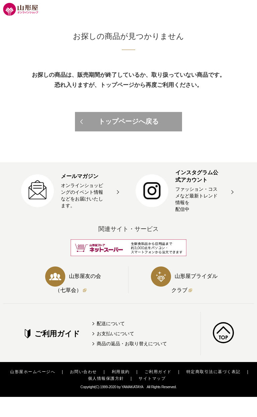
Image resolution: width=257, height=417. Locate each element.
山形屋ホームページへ (32, 371)
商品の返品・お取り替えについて (132, 343)
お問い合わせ (83, 371)
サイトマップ (152, 378)
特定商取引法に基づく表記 (213, 371)
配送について (111, 323)
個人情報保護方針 (106, 378)
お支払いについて (115, 333)
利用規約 (121, 371)
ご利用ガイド (158, 371)
